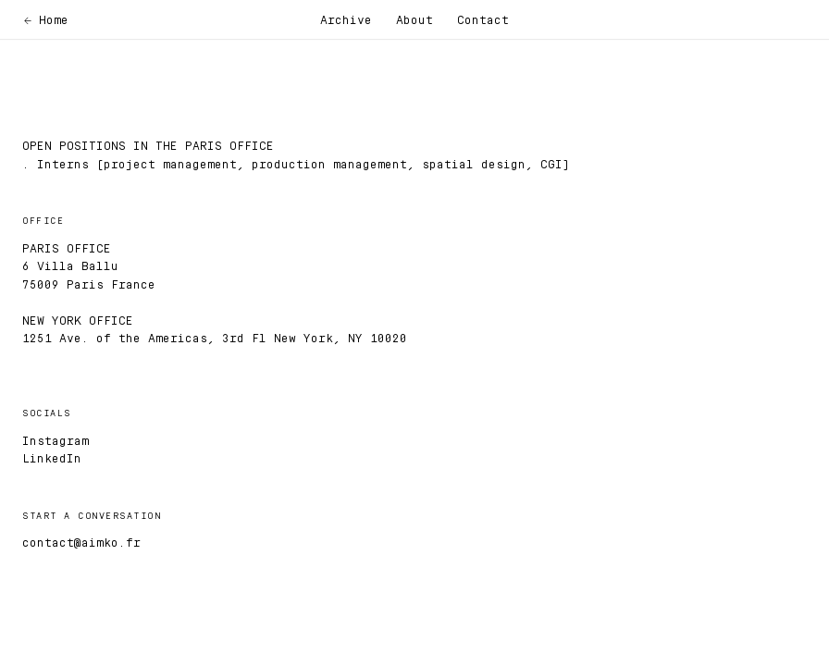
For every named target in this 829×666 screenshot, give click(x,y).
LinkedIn (51, 457)
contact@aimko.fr (81, 542)
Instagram (55, 440)
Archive (346, 19)
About (414, 19)
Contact (483, 19)
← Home (46, 19)
